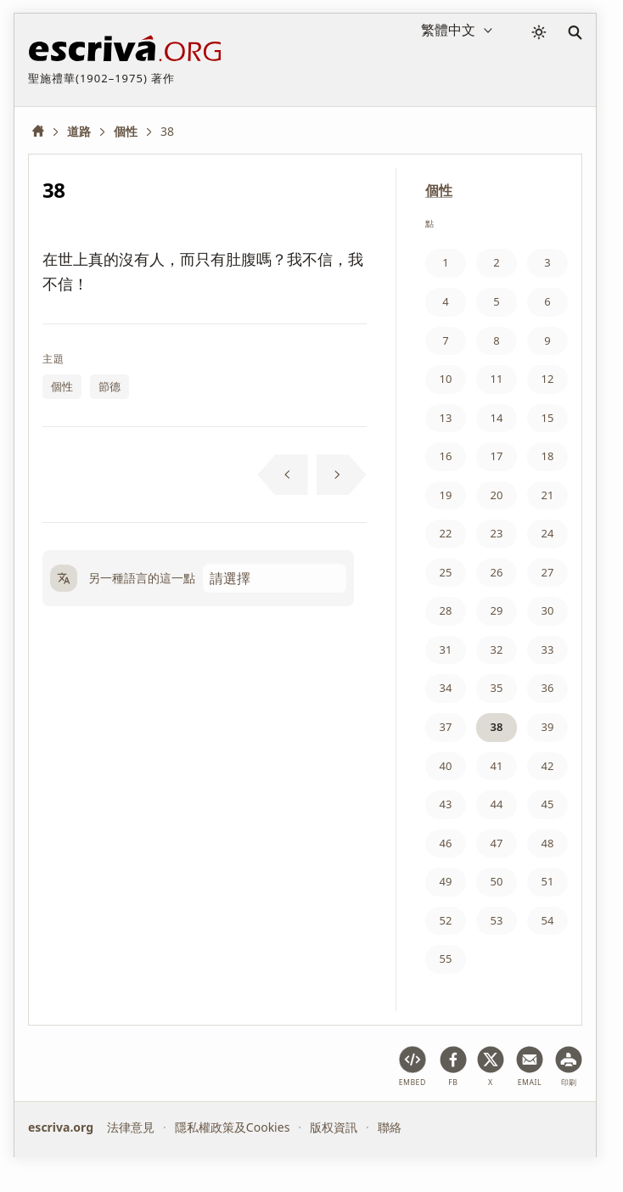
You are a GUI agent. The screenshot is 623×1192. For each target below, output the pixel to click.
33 (548, 649)
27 (548, 572)
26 (497, 572)
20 (497, 495)
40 (446, 765)
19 (446, 495)
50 (497, 881)
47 (497, 843)
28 (446, 610)
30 (548, 610)
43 (446, 804)
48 (548, 843)
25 (446, 572)
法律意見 (130, 1127)
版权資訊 (333, 1127)
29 (497, 610)
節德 (109, 386)
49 (446, 881)
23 (497, 533)
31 (446, 649)
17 (497, 456)
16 (446, 456)
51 (548, 881)
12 (548, 378)
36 (548, 687)
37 (446, 726)
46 (446, 843)
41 (497, 765)
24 (548, 533)
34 (446, 687)
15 (548, 417)
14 (497, 417)
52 (446, 920)
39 (548, 726)
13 (446, 417)
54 (548, 920)
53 (497, 920)
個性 (62, 386)
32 (497, 649)
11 (497, 378)
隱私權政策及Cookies (232, 1127)
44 (497, 804)
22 (446, 533)
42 (548, 765)
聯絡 (389, 1127)
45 (548, 804)
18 (548, 456)
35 (497, 687)
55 (446, 958)
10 (446, 378)
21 (548, 495)
